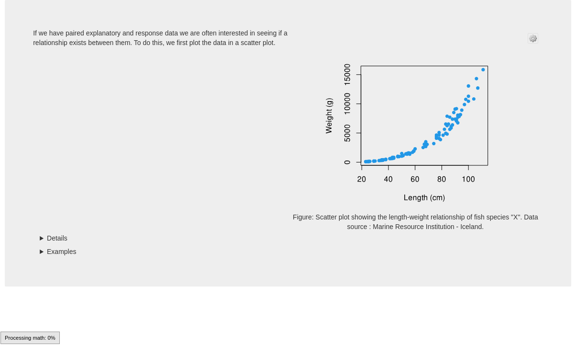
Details (57, 238)
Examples (61, 251)
